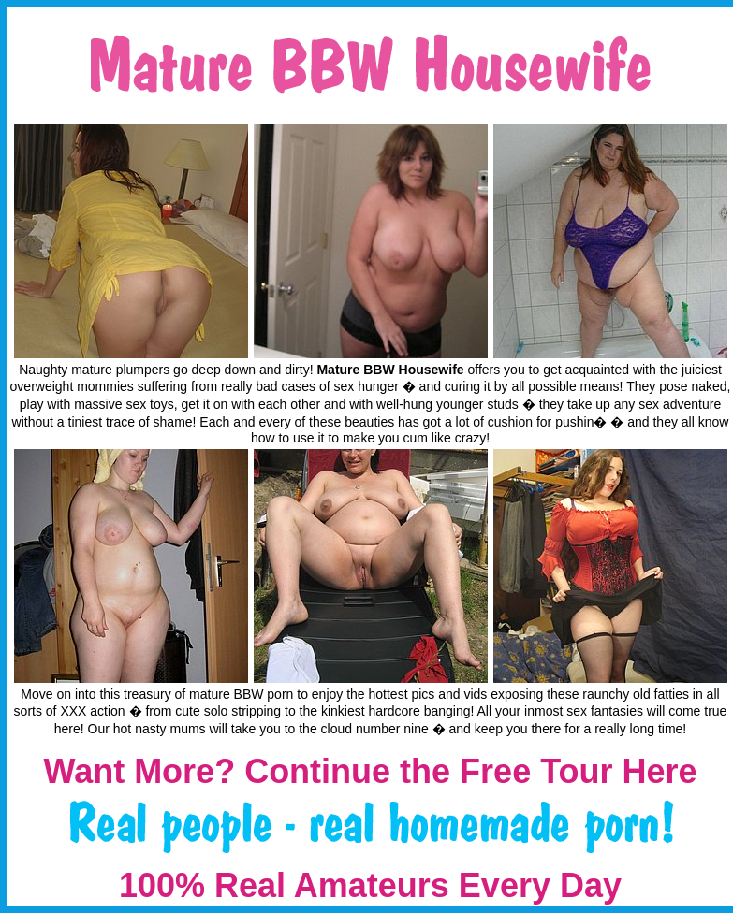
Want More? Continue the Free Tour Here (369, 771)
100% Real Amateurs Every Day (370, 885)
